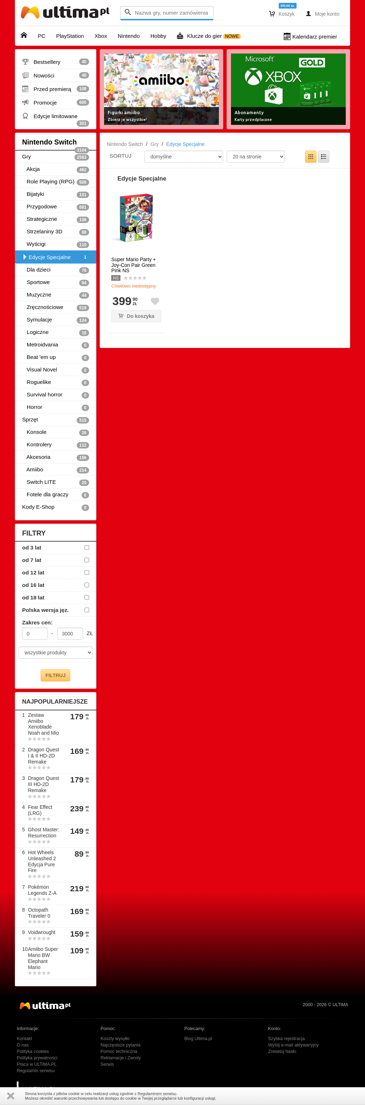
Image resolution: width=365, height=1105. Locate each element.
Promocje (55, 102)
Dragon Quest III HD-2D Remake (43, 784)
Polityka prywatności (37, 1057)
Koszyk (282, 13)
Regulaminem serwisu (157, 1093)
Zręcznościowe (55, 307)
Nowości (55, 75)
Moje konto (322, 13)
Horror (55, 407)
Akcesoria (55, 457)
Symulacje (55, 320)
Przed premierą (55, 89)
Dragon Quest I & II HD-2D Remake (43, 756)
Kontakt (24, 1038)
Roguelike (55, 382)
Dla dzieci (55, 270)
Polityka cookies (33, 1051)
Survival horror (55, 395)
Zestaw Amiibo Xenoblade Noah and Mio (43, 724)
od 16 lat (33, 585)
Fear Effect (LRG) (40, 810)
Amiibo (55, 469)
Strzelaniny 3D (55, 231)
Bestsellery (55, 62)
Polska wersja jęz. (45, 610)
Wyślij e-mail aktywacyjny (293, 1045)
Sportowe (55, 282)
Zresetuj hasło (282, 1051)
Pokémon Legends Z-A (42, 890)
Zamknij (10, 1096)
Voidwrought (41, 932)
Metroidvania (55, 345)
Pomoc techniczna (119, 1051)
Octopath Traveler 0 (39, 913)
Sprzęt (55, 420)
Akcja (55, 169)
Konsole (55, 432)
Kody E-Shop (55, 507)
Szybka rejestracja (286, 1038)
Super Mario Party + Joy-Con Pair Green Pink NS (133, 265)
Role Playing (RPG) (55, 182)
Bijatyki (55, 194)
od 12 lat (33, 572)
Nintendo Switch (55, 144)
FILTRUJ (55, 675)
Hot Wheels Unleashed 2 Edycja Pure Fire (42, 861)
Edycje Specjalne (55, 257)
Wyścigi (55, 244)
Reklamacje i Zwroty (121, 1057)
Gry (55, 157)
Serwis (107, 1064)
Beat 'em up (55, 357)
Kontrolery (55, 444)
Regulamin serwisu (36, 1070)
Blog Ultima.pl (198, 1038)
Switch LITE (55, 482)
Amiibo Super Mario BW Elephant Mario (43, 958)
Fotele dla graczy (55, 494)
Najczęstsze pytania (120, 1045)
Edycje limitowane (55, 117)
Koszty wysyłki (115, 1038)
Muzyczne (55, 295)
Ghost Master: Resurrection (43, 832)
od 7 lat (31, 560)
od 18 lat (33, 597)
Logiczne (55, 332)
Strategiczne (55, 219)
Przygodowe (55, 207)
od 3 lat (31, 547)
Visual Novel (55, 370)
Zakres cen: (37, 622)
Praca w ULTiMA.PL (37, 1064)
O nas (23, 1045)
